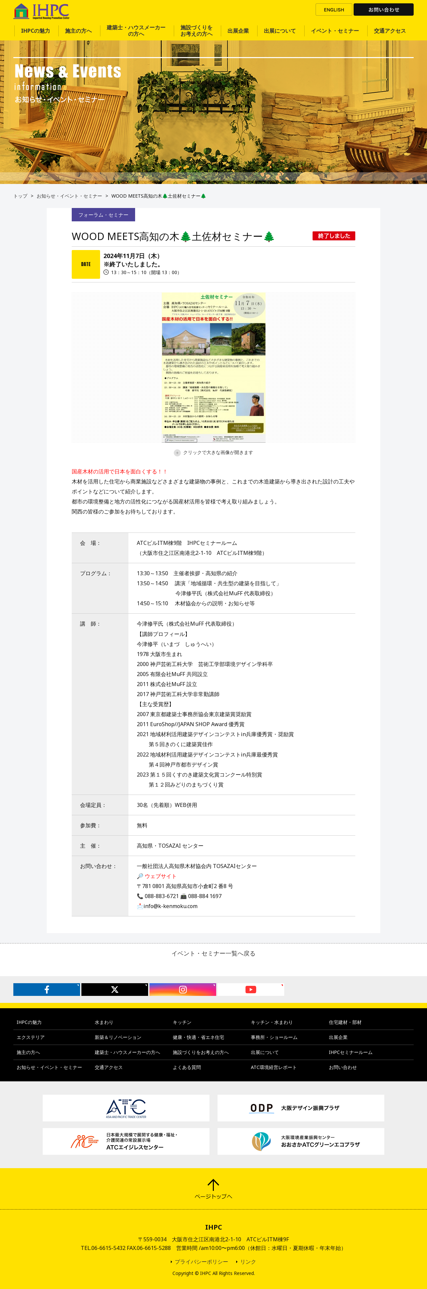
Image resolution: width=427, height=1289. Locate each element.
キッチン (182, 1022)
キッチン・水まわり (272, 1022)
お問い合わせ (384, 9)
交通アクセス (390, 30)
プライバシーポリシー (201, 1261)
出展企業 (238, 30)
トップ (20, 196)
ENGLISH (334, 9)
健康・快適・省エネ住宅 (198, 1037)
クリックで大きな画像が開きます (213, 452)
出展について (280, 30)
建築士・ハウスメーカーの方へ (136, 30)
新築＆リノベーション (118, 1037)
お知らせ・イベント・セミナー (69, 196)
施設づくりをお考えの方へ (196, 30)
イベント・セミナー (335, 30)
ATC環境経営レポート (274, 1067)
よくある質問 (187, 1067)
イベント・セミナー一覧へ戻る (213, 953)
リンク (248, 1261)
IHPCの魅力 (35, 30)
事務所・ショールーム (274, 1037)
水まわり (104, 1022)
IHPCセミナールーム (351, 1052)
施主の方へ (78, 30)
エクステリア (31, 1037)
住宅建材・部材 (345, 1022)
